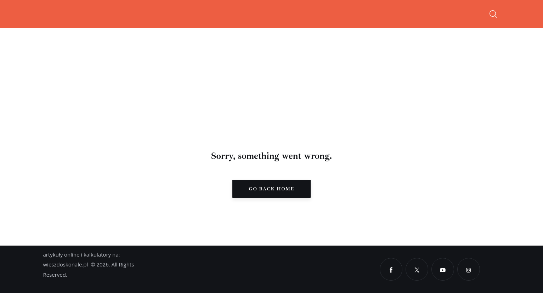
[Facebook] (391, 269)
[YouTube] (442, 269)
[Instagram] (468, 269)
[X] (417, 269)
